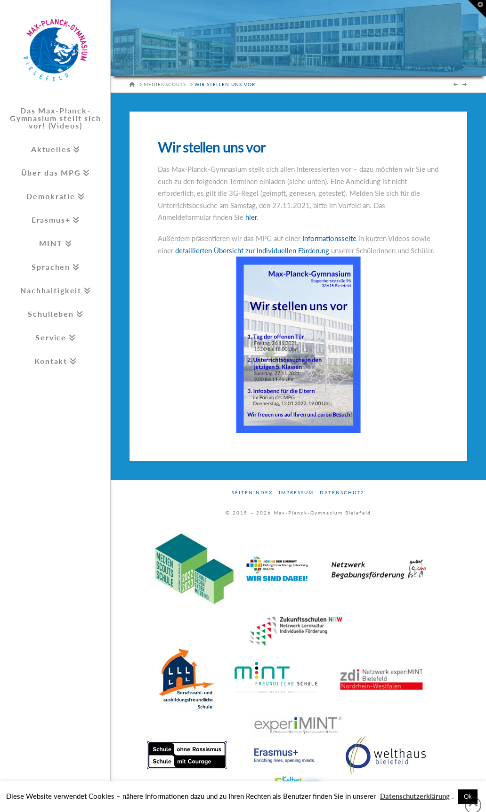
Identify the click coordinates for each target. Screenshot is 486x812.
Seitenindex (252, 492)
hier (251, 217)
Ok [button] (468, 796)
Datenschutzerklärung (415, 796)
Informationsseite (330, 238)
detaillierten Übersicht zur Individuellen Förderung (252, 250)
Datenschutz (342, 492)
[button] (477, 9)
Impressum (296, 492)
